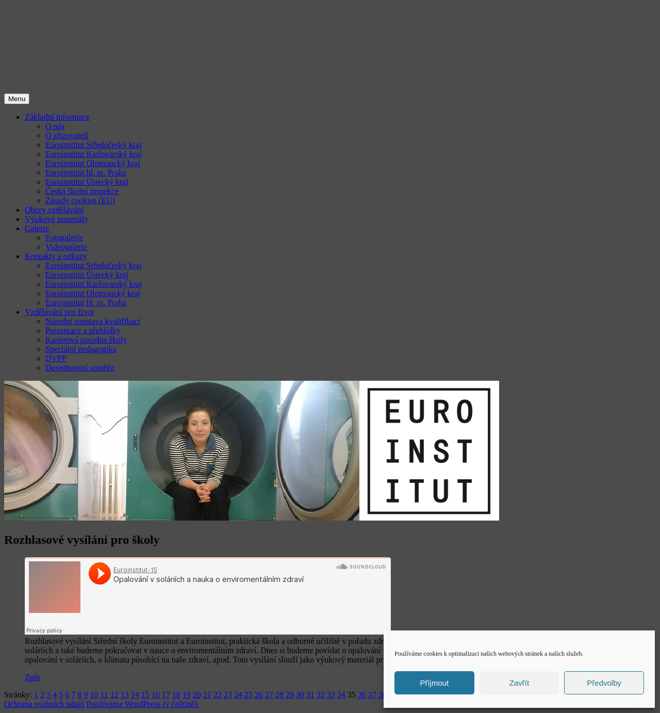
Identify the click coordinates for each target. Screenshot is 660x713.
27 (269, 694)
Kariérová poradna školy (86, 339)
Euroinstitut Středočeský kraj (93, 144)
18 (176, 694)
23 (228, 694)
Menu (16, 99)
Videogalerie (66, 246)
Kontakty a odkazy (56, 256)
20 (197, 694)
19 (187, 694)
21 (207, 694)
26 (259, 694)
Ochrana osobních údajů (44, 704)
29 (290, 694)
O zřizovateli (66, 135)
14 (135, 694)
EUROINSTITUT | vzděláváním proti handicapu (176, 20)
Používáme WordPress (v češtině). (143, 704)
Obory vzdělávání (54, 209)
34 (341, 694)
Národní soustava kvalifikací (92, 321)
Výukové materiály (56, 219)
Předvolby (604, 682)
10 (94, 694)
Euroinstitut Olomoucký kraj (92, 163)
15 (145, 694)
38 (382, 694)
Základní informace (57, 116)
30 (300, 694)
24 (238, 694)
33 (331, 694)
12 (114, 694)
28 (279, 694)
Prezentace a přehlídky (83, 330)
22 (217, 694)
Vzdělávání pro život (59, 311)
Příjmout (434, 682)
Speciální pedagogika (80, 349)
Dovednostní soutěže (79, 367)
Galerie (37, 228)
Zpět (32, 677)
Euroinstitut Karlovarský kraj (93, 154)
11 (104, 694)
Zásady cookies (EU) (80, 200)
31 (310, 694)
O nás (54, 126)
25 (248, 694)
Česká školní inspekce (82, 191)
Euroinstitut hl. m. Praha (85, 172)
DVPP (56, 358)
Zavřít (519, 682)
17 (166, 694)
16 (156, 694)
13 (125, 694)
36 (362, 694)
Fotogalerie (64, 237)
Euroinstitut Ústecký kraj (86, 181)
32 (321, 694)
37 (372, 694)
